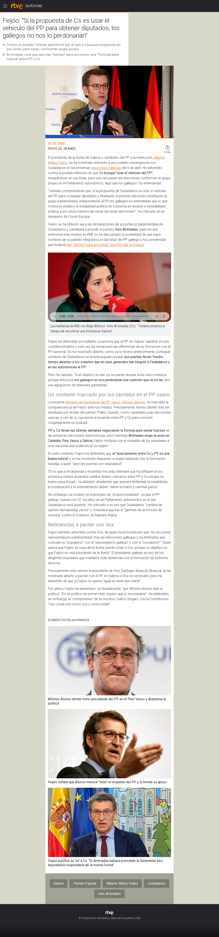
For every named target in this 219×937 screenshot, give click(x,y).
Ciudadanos (156, 883)
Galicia (59, 883)
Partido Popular (85, 883)
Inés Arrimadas (109, 894)
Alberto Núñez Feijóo (122, 883)
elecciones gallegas (106, 168)
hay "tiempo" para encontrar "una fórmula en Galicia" (105, 245)
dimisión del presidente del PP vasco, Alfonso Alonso (105, 402)
